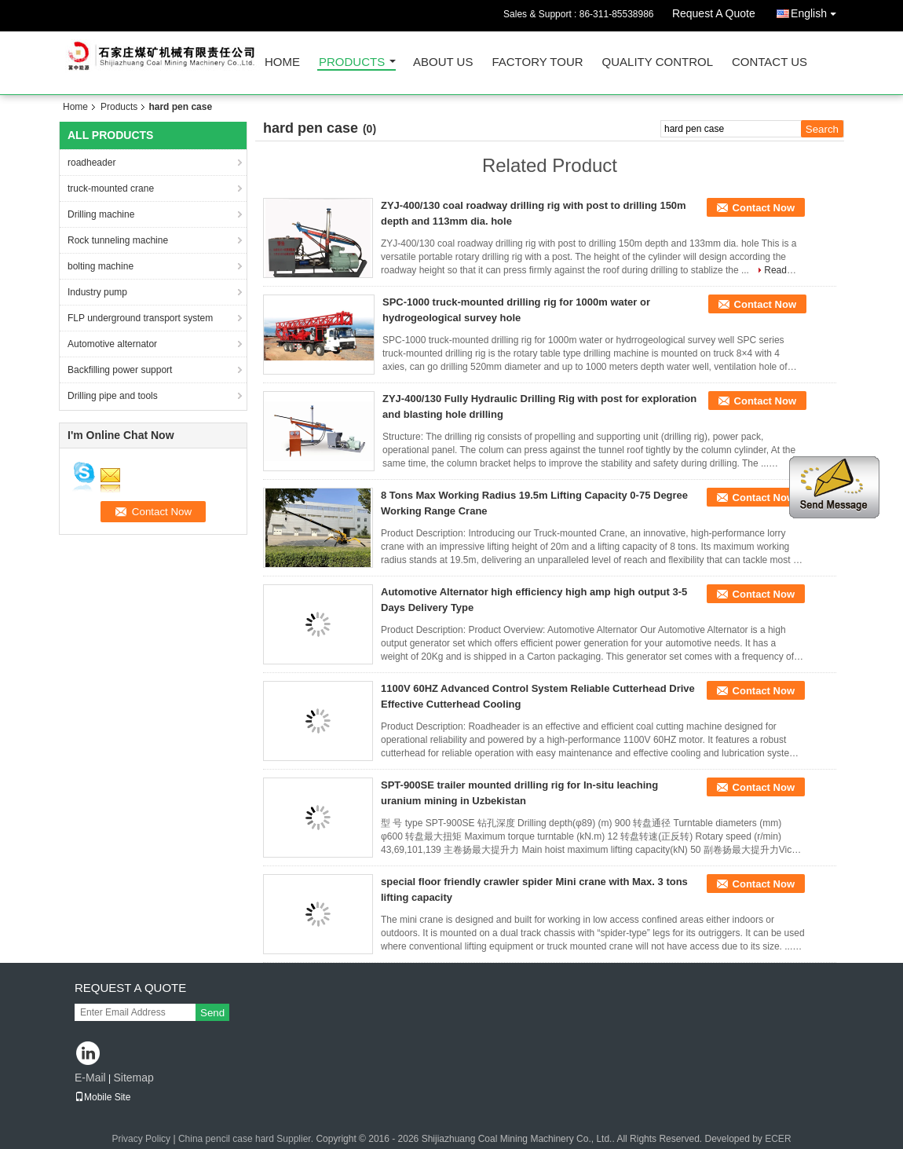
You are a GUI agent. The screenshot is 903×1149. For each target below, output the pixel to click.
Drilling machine (101, 214)
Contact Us (769, 62)
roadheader (91, 162)
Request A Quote (713, 13)
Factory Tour (537, 62)
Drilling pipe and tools (113, 395)
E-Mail (90, 1077)
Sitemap (133, 1077)
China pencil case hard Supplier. (247, 1138)
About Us (443, 62)
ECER (778, 1138)
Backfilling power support (120, 369)
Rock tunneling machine (118, 240)
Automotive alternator (112, 343)
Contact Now (764, 208)
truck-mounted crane (111, 188)
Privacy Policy (141, 1138)
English (817, 11)
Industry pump (97, 292)
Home (282, 62)
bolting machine (100, 266)
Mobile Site (102, 1097)
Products (352, 62)
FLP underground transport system (140, 318)
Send (212, 1013)
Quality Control (657, 62)
